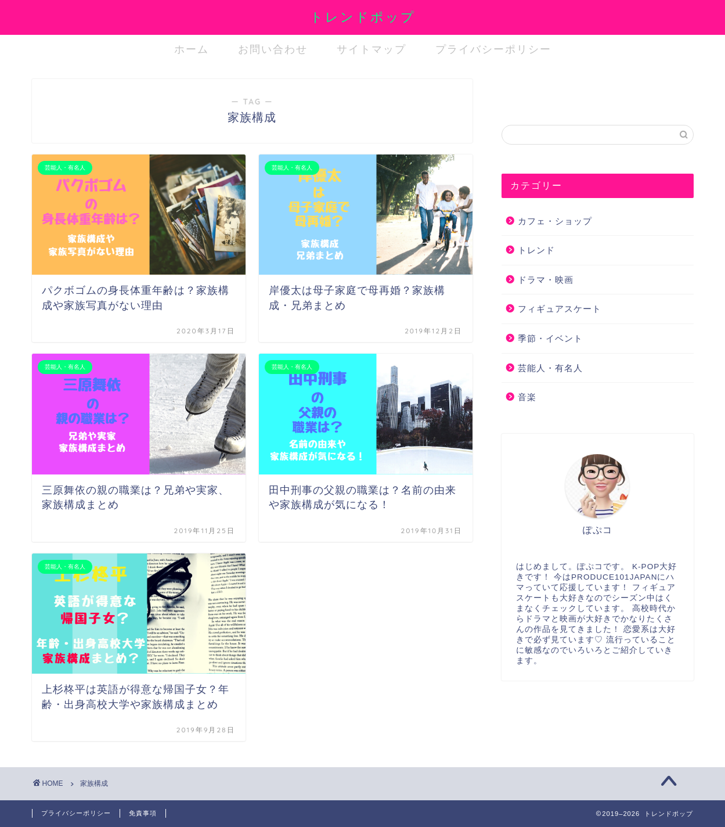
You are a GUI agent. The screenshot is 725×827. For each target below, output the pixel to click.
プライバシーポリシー (493, 49)
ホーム (191, 49)
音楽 (527, 397)
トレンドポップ (363, 16)
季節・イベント (550, 338)
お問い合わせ (273, 49)
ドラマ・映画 (545, 280)
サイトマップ (371, 49)
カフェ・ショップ (555, 221)
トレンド (536, 250)
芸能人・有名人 (550, 368)
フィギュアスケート (559, 309)
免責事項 (143, 813)
